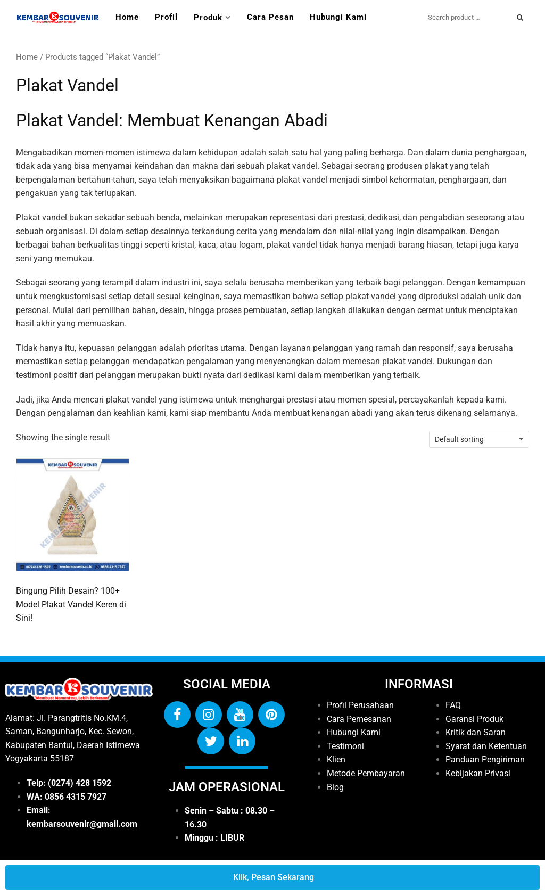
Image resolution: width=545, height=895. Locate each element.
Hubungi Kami (338, 17)
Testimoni (345, 746)
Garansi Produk (474, 719)
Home (127, 17)
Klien (336, 759)
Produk (208, 17)
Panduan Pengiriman (485, 759)
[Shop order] (479, 439)
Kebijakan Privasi (477, 773)
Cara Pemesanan (359, 719)
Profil (166, 17)
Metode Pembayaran (366, 773)
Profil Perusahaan (360, 705)
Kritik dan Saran (475, 732)
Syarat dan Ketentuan (486, 746)
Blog (335, 787)
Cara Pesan (270, 17)
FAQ (453, 705)
